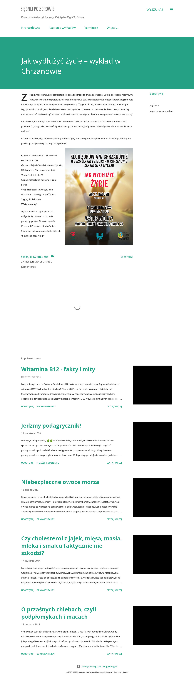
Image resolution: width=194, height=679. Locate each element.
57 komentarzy (45, 519)
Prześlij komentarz (48, 462)
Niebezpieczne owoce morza (60, 482)
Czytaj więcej (114, 406)
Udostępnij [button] (156, 93)
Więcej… (112, 27)
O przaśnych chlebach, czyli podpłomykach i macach (58, 613)
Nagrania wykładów (62, 27)
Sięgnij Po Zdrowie (37, 9)
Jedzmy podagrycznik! (51, 425)
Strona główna (30, 27)
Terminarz (91, 27)
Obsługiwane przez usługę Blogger (97, 666)
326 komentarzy (46, 406)
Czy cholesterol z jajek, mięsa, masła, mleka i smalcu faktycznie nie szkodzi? (71, 546)
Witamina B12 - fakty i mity (58, 369)
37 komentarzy (45, 590)
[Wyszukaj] (155, 9)
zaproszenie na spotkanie (162, 111)
